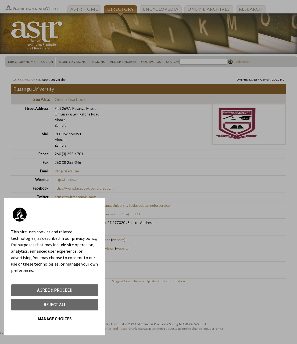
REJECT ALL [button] (55, 304)
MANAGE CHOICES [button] (54, 318)
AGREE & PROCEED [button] (54, 290)
